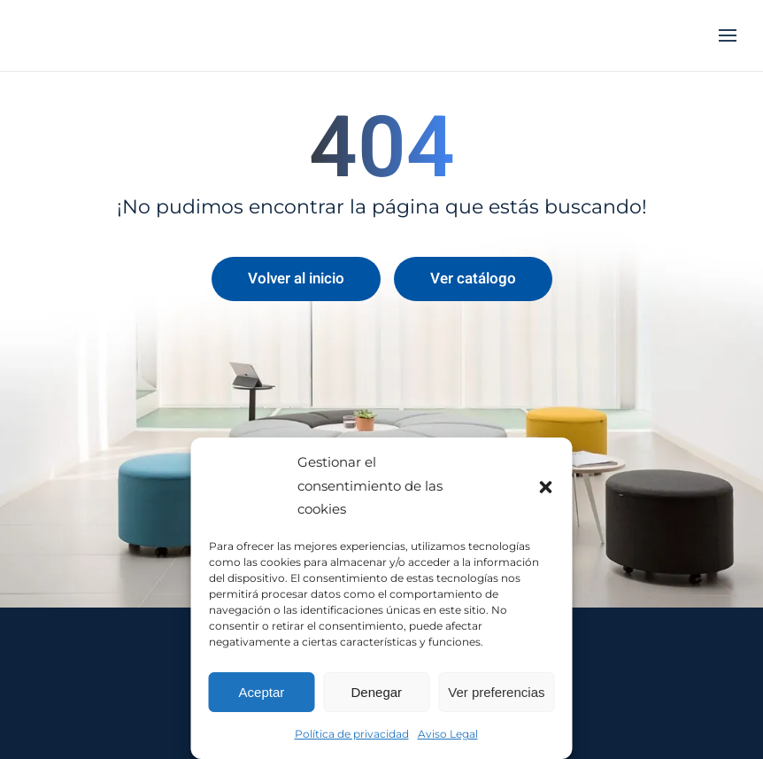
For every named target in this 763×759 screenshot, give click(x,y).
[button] (546, 486)
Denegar (377, 692)
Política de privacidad (352, 733)
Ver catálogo (473, 278)
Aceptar (262, 692)
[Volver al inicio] (115, 35)
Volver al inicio (296, 278)
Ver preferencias (496, 692)
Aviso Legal (448, 733)
